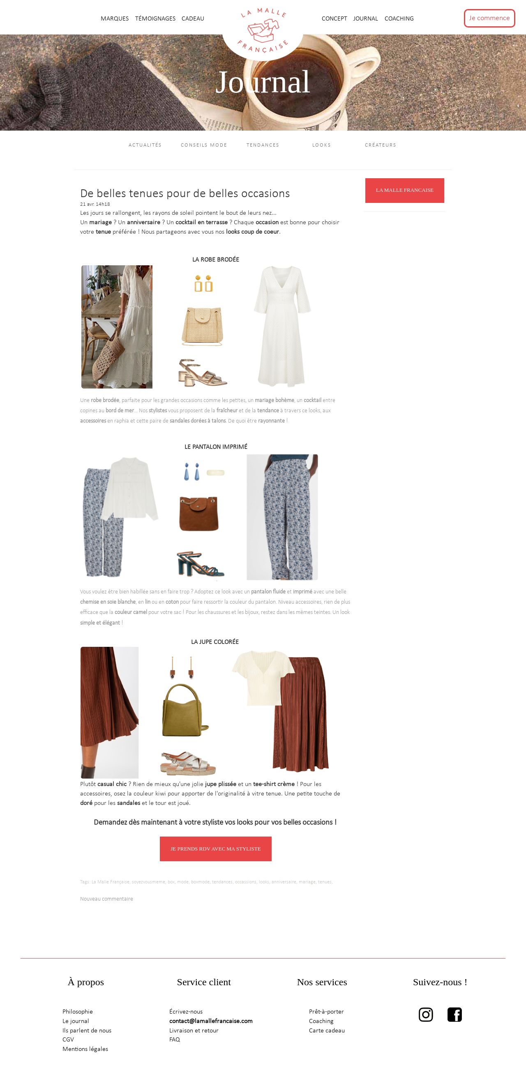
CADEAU (193, 19)
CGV (68, 1041)
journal (366, 19)
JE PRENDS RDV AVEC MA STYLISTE (216, 850)
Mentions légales (85, 1051)
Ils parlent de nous (86, 1032)
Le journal (75, 1022)
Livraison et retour (194, 1032)
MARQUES (115, 19)
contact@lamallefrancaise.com (211, 1022)
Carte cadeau (327, 1032)
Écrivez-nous (186, 1013)
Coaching (399, 19)
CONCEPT (335, 19)
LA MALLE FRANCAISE (405, 192)
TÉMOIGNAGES (156, 19)
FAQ (174, 1041)
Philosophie (77, 1013)
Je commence (489, 18)
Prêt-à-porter (326, 1013)
